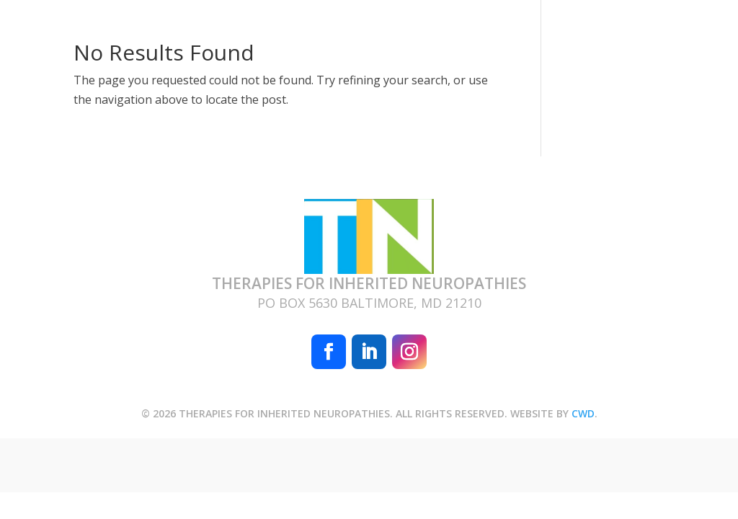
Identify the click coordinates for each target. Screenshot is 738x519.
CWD (583, 413)
